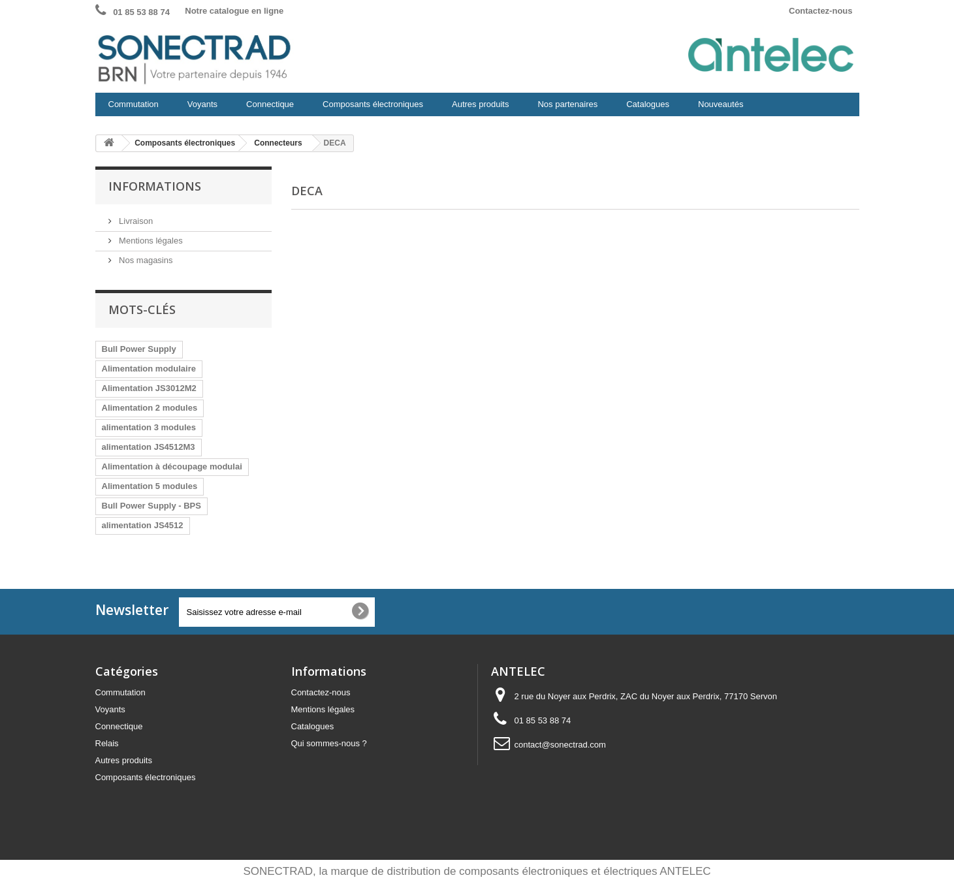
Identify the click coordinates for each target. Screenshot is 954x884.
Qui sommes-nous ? (329, 743)
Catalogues (647, 104)
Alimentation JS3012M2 (149, 388)
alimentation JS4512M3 (148, 447)
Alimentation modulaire (149, 368)
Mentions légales (150, 240)
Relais (107, 743)
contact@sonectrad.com (560, 745)
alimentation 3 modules (149, 427)
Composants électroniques (370, 107)
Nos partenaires (567, 104)
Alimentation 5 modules (150, 486)
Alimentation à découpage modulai (172, 466)
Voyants (199, 107)
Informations (154, 186)
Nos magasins (145, 260)
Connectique (267, 107)
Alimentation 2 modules (150, 408)
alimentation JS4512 (142, 525)
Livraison (135, 221)
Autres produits (478, 107)
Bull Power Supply (139, 349)
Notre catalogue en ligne (234, 11)
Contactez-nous (821, 11)
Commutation (131, 107)
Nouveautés (720, 104)
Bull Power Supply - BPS (151, 506)
